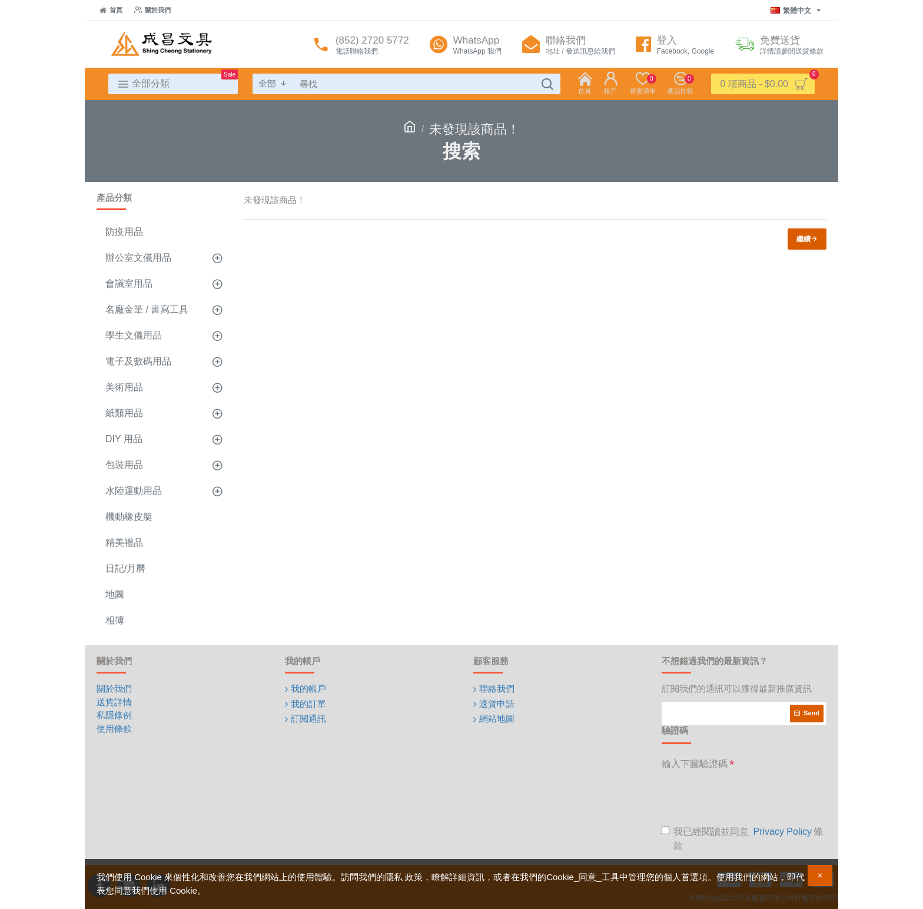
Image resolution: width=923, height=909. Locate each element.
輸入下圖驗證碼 (695, 764)
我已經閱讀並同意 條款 (742, 838)
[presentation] (751, 797)
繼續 (803, 239)
